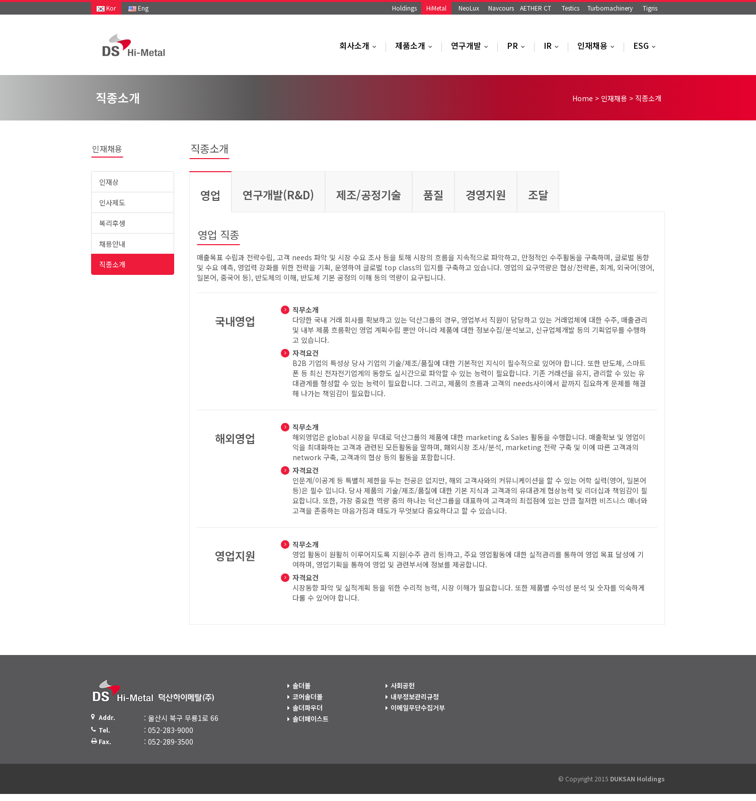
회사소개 (360, 45)
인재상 (109, 182)
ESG (646, 45)
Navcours (501, 8)
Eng (138, 8)
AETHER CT (535, 8)
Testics (570, 8)
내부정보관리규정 (415, 696)
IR (553, 45)
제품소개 (416, 45)
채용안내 (112, 244)
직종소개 (112, 264)
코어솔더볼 (307, 696)
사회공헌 (403, 685)
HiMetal (436, 8)
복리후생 (112, 223)
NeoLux (469, 8)
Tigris (650, 8)
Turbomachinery (610, 8)
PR (518, 45)
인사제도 (112, 202)
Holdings (404, 8)
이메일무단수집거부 (418, 707)
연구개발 (472, 45)
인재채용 (598, 45)
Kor (106, 8)
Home (582, 98)
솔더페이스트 (310, 718)
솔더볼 (301, 685)
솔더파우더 (307, 707)
